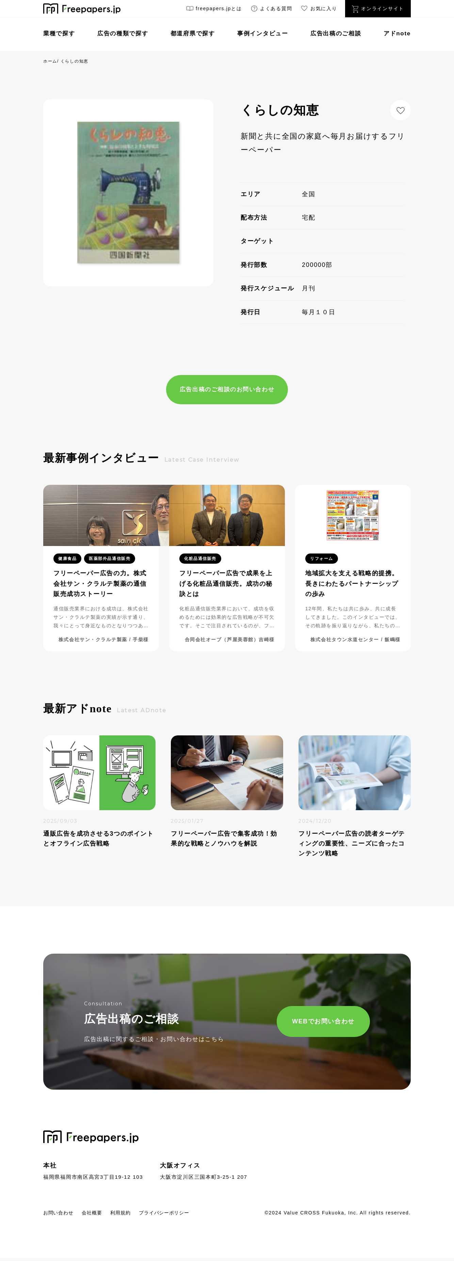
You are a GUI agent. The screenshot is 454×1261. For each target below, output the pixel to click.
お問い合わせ (61, 1215)
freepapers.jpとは (214, 10)
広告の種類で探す (122, 33)
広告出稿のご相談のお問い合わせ (227, 390)
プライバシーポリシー (183, 1215)
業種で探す (59, 33)
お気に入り (318, 10)
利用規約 (132, 1215)
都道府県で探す (193, 33)
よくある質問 (271, 10)
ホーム (50, 61)
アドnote (397, 33)
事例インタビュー (262, 33)
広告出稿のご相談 (335, 33)
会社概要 (100, 1215)
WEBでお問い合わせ (300, 1023)
